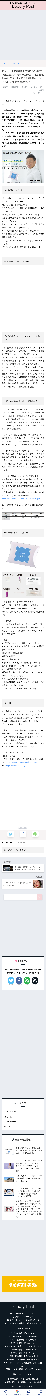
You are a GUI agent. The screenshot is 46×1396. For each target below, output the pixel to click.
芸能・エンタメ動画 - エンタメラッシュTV (23, 1369)
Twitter (11, 985)
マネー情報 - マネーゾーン (24, 1353)
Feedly (27, 985)
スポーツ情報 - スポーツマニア (24, 1350)
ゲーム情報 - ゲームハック (24, 1343)
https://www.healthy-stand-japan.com (23, 762)
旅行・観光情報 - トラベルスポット (24, 1356)
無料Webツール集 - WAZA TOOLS (24, 1379)
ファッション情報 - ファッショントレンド (24, 1346)
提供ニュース (10, 1117)
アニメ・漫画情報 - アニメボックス (24, 1340)
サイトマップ (35, 1323)
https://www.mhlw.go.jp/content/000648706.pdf (21, 499)
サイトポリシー (15, 1320)
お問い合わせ (33, 1320)
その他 (7, 1126)
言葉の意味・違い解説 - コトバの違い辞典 (24, 1382)
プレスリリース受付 (15, 1323)
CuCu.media (11, 1121)
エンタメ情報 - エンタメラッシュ (24, 1337)
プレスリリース (20, 842)
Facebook (19, 985)
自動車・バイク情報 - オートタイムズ (23, 1360)
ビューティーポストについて (24, 1314)
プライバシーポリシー (24, 1317)
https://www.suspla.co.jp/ (16, 765)
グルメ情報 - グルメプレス (24, 1333)
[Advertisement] (23, 35)
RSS (35, 985)
